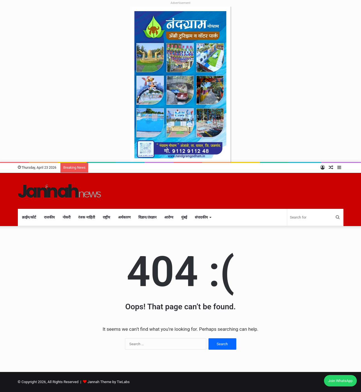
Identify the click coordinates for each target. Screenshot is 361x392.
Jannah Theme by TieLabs (108, 382)
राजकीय (49, 217)
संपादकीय (201, 217)
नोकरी (66, 217)
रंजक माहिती (86, 217)
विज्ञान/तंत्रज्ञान (147, 217)
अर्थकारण (124, 217)
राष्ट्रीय (106, 217)
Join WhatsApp (340, 381)
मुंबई (184, 217)
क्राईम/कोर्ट (29, 217)
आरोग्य (168, 217)
